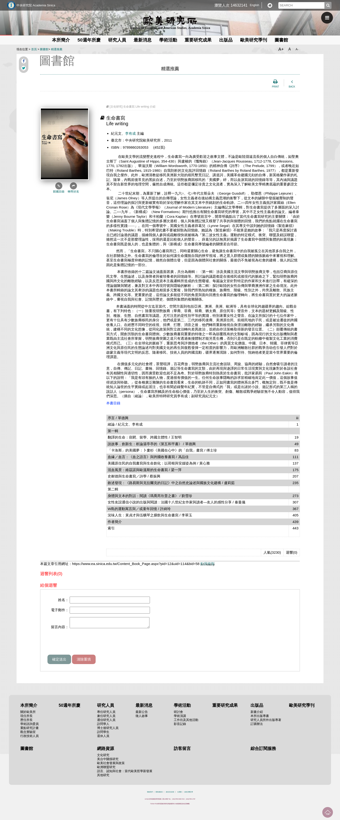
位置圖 (179, 794)
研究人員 (117, 40)
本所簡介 (61, 40)
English (254, 5)
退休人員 (103, 738)
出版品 (226, 40)
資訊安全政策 (170, 794)
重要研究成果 (198, 40)
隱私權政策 (159, 794)
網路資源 (105, 750)
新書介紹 (257, 714)
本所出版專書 (260, 718)
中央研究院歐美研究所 (170, 22)
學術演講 (180, 718)
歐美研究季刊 (253, 40)
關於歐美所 (28, 714)
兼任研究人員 (106, 718)
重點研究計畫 (29, 730)
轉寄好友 (73, 187)
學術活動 (168, 40)
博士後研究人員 (108, 730)
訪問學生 (103, 734)
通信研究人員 (106, 722)
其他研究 (103, 777)
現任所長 (26, 718)
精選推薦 (56, 49)
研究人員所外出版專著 (266, 722)
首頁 (34, 49)
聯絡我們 (150, 794)
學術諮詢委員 (29, 726)
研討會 (178, 714)
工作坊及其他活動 (186, 722)
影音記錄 (180, 726)
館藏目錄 (58, 187)
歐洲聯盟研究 (106, 769)
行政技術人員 (29, 738)
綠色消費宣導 (188, 794)
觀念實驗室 (28, 734)
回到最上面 (327, 812)
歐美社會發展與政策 (111, 765)
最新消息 (143, 40)
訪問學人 (103, 726)
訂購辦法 (257, 726)
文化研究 (103, 757)
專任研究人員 (106, 714)
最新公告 (142, 714)
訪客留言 (182, 750)
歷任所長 (26, 722)
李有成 (130, 133)
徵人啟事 (142, 718)
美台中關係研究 (108, 761)
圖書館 (281, 40)
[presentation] (83, 645)
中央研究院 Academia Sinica (36, 5)
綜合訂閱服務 (263, 750)
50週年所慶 (88, 40)
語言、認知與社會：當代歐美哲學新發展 (124, 773)
